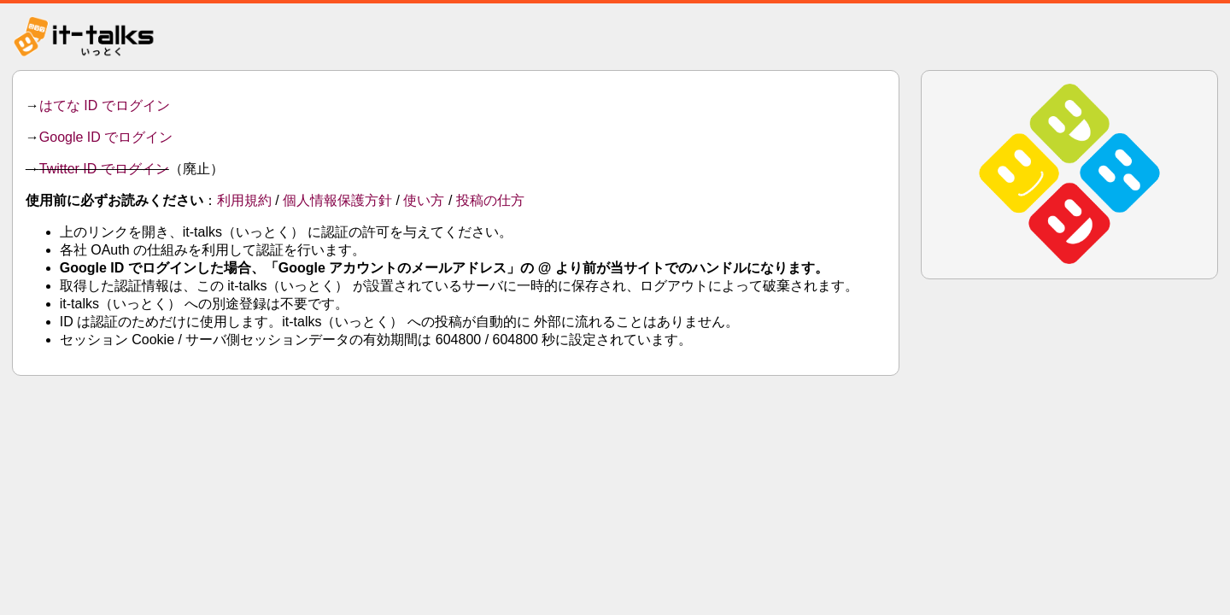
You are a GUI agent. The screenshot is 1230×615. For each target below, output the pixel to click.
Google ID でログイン (106, 137)
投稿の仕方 (490, 200)
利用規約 (244, 200)
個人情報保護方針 (337, 200)
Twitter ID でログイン (104, 168)
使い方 (423, 200)
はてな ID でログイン (104, 105)
